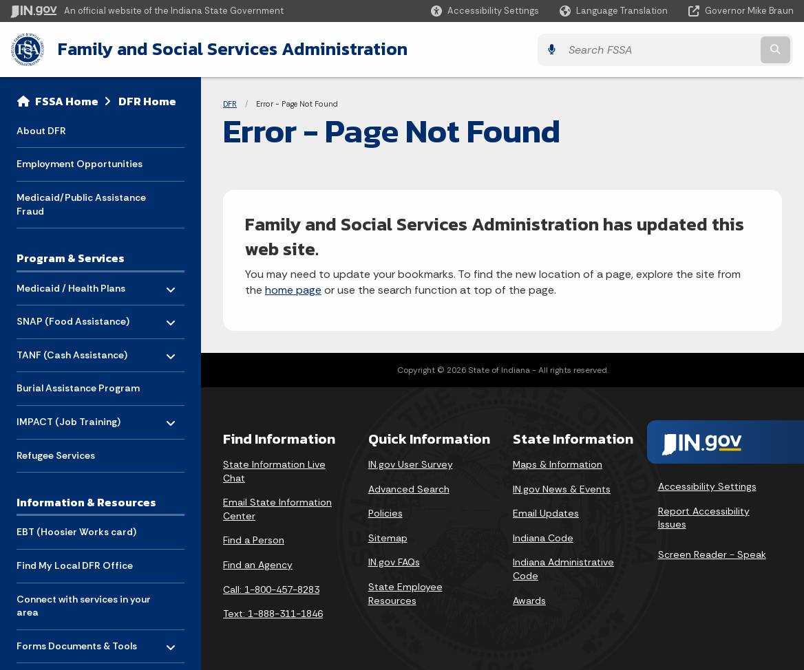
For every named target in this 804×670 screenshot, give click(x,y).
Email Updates (546, 512)
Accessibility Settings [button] (707, 485)
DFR (230, 103)
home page (293, 289)
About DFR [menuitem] (41, 129)
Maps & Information (557, 463)
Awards (529, 599)
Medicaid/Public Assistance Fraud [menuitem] (81, 204)
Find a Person (253, 539)
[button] (485, 10)
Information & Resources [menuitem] (86, 501)
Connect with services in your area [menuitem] (84, 605)
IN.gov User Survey (410, 463)
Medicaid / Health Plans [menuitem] (71, 283)
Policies (385, 512)
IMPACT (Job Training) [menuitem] (68, 417)
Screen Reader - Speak (712, 554)
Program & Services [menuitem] (71, 257)
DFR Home (147, 100)
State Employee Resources (405, 593)
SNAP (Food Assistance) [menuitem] (73, 316)
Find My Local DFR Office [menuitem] (75, 565)
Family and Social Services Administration (231, 49)
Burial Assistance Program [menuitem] (78, 387)
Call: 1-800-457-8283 (271, 588)
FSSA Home (66, 100)
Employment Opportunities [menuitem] (79, 163)
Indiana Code (543, 537)
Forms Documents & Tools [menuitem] (77, 641)
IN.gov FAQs (394, 561)
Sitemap (388, 537)
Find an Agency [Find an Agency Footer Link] (258, 564)
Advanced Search (408, 488)
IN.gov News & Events (562, 488)
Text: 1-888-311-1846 (273, 613)
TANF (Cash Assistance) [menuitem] (72, 350)
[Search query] (698, 49)
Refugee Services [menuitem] (56, 454)
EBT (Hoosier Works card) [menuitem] (76, 531)
